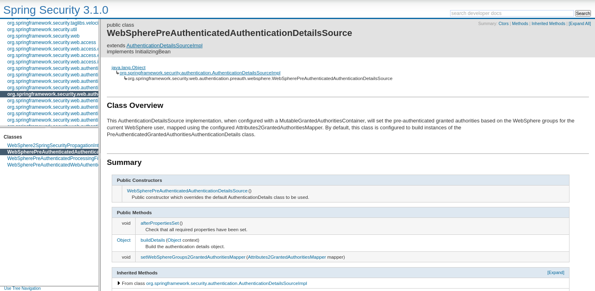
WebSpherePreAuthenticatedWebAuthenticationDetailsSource (74, 165)
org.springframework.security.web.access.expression (64, 55)
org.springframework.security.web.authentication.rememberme (74, 107)
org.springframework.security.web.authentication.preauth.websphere (87, 94)
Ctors (504, 23)
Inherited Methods (548, 23)
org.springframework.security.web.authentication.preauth (68, 81)
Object (124, 239)
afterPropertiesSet (159, 223)
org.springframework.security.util (42, 29)
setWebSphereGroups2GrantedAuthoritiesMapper (192, 256)
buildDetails (152, 239)
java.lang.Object (129, 67)
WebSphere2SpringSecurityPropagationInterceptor (62, 145)
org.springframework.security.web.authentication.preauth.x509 (74, 100)
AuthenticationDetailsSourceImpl (164, 45)
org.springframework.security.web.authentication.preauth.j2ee (73, 88)
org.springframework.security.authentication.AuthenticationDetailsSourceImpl (199, 72)
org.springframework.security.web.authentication (59, 68)
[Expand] (556, 272)
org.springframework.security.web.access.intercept (61, 62)
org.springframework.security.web (43, 36)
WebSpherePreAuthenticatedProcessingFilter (56, 158)
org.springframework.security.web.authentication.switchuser (71, 120)
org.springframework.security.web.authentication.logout (66, 75)
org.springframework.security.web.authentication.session (68, 113)
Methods (520, 23)
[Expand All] (580, 23)
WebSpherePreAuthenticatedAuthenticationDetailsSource (73, 152)
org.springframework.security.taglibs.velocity (54, 23)
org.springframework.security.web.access (51, 42)
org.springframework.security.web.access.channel (61, 49)
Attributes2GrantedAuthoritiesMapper (287, 256)
